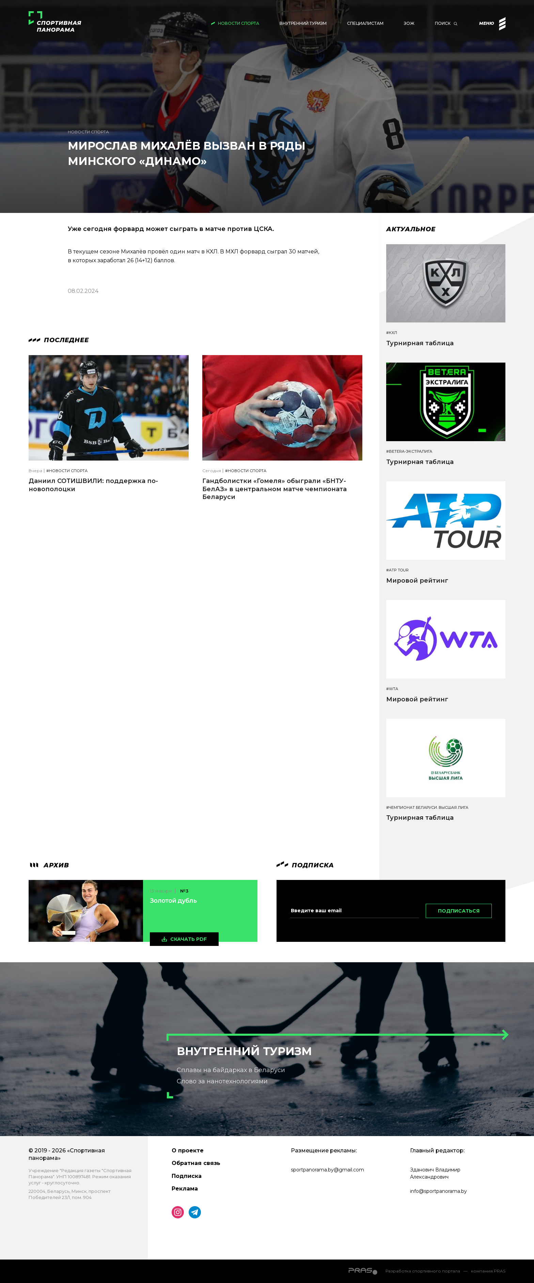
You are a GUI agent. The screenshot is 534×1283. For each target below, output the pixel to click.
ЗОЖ (409, 23)
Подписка (187, 1176)
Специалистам (365, 23)
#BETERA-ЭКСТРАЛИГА (409, 451)
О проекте (188, 1150)
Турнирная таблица (420, 343)
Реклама (185, 1188)
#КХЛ (391, 333)
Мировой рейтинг (417, 580)
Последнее (59, 340)
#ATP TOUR (397, 570)
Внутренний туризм (303, 23)
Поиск (443, 23)
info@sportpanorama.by (438, 1191)
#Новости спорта (67, 471)
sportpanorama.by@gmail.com (327, 1170)
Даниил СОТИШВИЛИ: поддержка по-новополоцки (93, 485)
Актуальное (411, 229)
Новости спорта (238, 23)
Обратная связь (196, 1163)
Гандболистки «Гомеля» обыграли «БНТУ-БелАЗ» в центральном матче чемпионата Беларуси (274, 489)
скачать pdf (188, 939)
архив (49, 865)
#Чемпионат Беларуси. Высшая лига (427, 808)
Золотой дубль (173, 900)
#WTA (392, 689)
